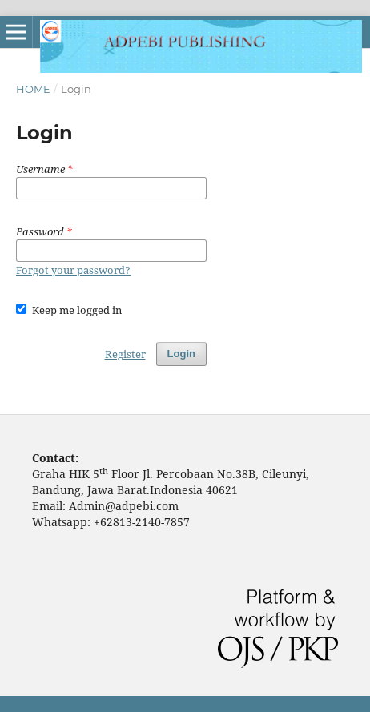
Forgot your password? (73, 270)
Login (181, 354)
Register (125, 354)
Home (33, 88)
